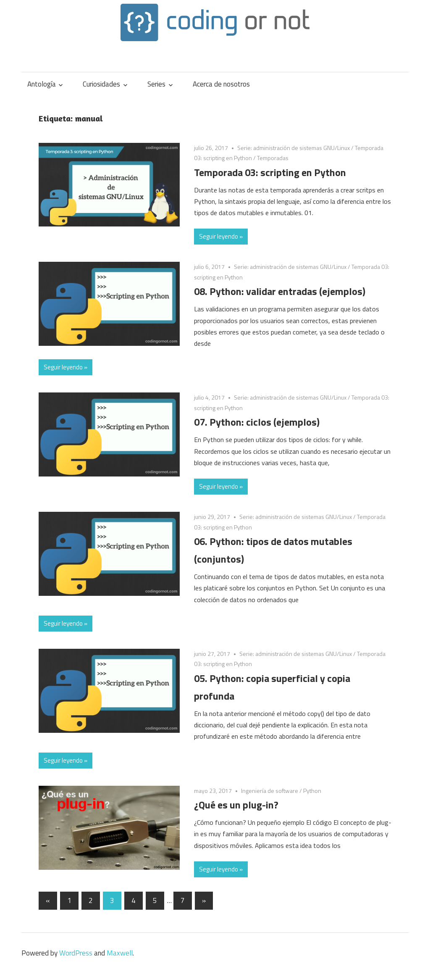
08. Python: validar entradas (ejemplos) (279, 291)
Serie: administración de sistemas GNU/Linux (293, 147)
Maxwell (120, 953)
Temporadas (272, 157)
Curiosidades (101, 84)
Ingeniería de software (269, 790)
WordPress (75, 953)
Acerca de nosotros (221, 84)
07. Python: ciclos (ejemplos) (257, 421)
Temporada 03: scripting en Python (270, 172)
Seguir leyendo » (221, 236)
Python (312, 790)
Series (156, 84)
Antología (41, 84)
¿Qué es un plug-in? (236, 804)
